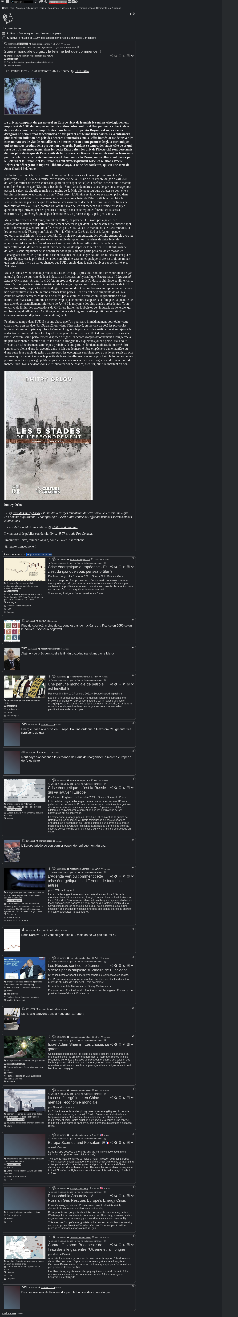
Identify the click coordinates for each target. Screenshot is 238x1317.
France (23, 1171)
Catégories (53, 8)
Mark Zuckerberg (33, 1076)
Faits (11, 8)
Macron (23, 1176)
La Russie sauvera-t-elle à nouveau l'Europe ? (52, 1013)
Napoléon (34, 997)
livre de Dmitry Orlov (26, 513)
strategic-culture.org (79, 1135)
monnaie (40, 1261)
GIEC (26, 920)
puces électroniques (29, 1117)
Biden (9, 1176)
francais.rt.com (48, 724)
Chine (9, 1126)
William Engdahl (14, 900)
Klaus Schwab (13, 917)
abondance (34, 895)
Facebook (11, 1081)
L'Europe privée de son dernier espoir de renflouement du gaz (63, 845)
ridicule (37, 1212)
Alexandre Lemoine (15, 1119)
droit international (27, 1159)
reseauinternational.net (51, 649)
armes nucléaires (11, 984)
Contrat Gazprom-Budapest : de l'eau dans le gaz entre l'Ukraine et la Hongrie (86, 1247)
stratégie (20, 807)
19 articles (22, 44)
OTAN (9, 1179)
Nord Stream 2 (29, 597)
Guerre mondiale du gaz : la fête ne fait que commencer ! (52, 51)
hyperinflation (36, 56)
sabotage (11, 1261)
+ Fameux (82, 8)
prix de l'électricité (44, 62)
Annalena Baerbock (13, 1079)
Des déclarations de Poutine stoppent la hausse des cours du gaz (66, 1292)
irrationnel (18, 1212)
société (17, 1060)
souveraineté (10, 807)
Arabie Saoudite (34, 1171)
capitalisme (28, 586)
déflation (31, 583)
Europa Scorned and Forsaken (74, 1142)
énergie (10, 56)
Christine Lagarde (23, 605)
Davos (17, 594)
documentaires (12, 28)
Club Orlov (82, 71)
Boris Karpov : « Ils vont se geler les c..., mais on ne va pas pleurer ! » (69, 935)
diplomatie (37, 982)
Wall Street (12, 920)
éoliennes (18, 1067)
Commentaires (103, 8)
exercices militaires (23, 982)
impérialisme (12, 1159)
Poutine (10, 605)
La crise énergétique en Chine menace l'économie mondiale (73, 1100)
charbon (30, 1123)
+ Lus (73, 8)
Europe (10, 62)
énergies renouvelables (25, 892)
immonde (19, 1161)
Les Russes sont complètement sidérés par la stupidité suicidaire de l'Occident (87, 967)
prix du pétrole (13, 709)
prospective (9, 1161)
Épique (43, 8)
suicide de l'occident (16, 1000)
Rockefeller (20, 1076)
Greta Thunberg (22, 997)
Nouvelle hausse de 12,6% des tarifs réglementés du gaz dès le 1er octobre (51, 37)
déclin (6, 703)
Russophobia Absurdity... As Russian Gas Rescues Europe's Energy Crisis (87, 1198)
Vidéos (91, 8)
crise (34, 1114)
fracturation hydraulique (25, 62)
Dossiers (64, 8)
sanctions (40, 1159)
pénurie (17, 56)
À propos (116, 8)
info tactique (12, 994)
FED (9, 609)
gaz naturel (48, 56)
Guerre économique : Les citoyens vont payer (34, 33)
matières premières (31, 700)
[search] (22, 1)
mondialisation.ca (47, 841)
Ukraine (10, 65)
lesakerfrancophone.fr (42, 44)
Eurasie (17, 813)
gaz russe (29, 599)
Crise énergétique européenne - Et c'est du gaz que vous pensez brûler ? (80, 569)
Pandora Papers (28, 594)
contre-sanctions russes (30, 987)
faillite (39, 1114)
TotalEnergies (13, 715)
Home (5, 8)
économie (11, 1114)
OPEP (9, 712)
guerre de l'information (24, 804)
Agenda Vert (9, 911)
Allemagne (11, 602)
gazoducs (32, 1266)
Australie (8, 1173)
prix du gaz (35, 909)
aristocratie (9, 586)
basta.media (45, 621)
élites (9, 987)
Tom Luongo (12, 591)
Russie (18, 65)
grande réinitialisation (21, 906)
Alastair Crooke (14, 1164)
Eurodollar (16, 588)
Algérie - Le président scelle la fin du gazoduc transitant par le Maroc (68, 653)
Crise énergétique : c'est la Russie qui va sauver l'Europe (77, 790)
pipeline (17, 1215)
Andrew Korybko (14, 809)
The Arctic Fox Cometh (77, 533)
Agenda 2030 (16, 597)
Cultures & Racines (64, 527)
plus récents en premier (39, 554)
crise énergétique (33, 807)
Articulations (32, 8)
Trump (16, 1176)
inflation (25, 56)
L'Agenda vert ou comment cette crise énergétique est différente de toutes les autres (85, 880)
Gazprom (11, 612)
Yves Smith (12, 706)
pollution (8, 898)
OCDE (20, 920)
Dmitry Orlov (12, 59)
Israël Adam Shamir (16, 1064)
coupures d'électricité (16, 1123)
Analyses (20, 8)
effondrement (20, 583)
